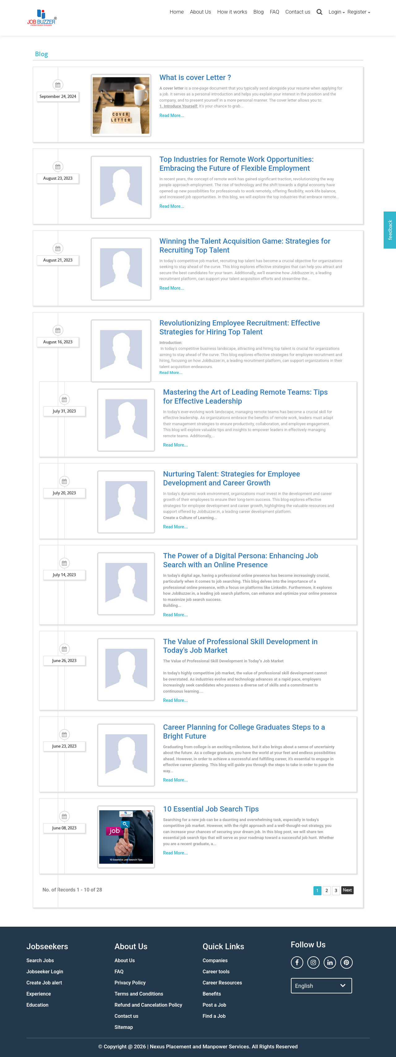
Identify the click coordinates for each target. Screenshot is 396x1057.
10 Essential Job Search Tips (207, 809)
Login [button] (335, 12)
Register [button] (356, 12)
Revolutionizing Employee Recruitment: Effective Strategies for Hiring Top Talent (236, 327)
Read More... (168, 115)
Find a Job (214, 1016)
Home (177, 12)
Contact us (297, 12)
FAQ (274, 12)
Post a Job (214, 1005)
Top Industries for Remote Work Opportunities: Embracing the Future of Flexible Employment (251, 164)
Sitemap (124, 1027)
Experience (39, 994)
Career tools (216, 972)
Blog (258, 12)
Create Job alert (44, 983)
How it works (232, 12)
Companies (215, 960)
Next (353, 890)
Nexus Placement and (175, 1046)
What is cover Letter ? (192, 77)
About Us (200, 12)
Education (38, 1005)
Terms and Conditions (139, 994)
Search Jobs (40, 960)
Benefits (212, 994)
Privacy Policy (130, 983)
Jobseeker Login (45, 972)
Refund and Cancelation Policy (148, 1005)
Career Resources (222, 983)
